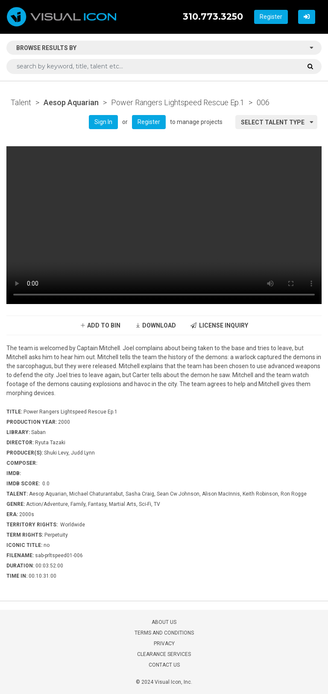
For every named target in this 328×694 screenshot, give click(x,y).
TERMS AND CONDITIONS (164, 633)
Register (271, 16)
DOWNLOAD (155, 325)
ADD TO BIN (100, 325)
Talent (21, 102)
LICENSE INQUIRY (219, 325)
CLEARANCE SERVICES (164, 654)
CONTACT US (164, 665)
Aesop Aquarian (71, 102)
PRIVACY (164, 644)
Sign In (103, 121)
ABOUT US (164, 622)
